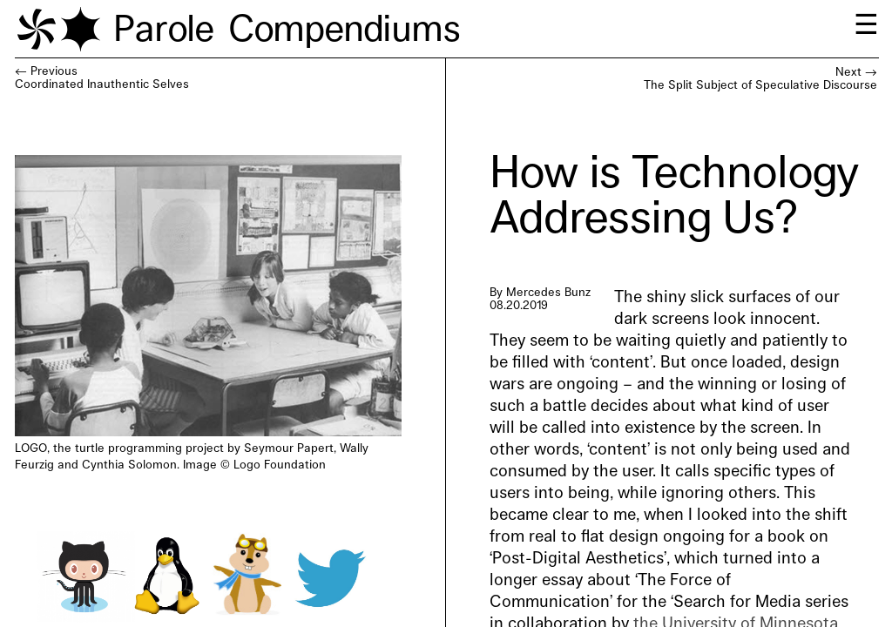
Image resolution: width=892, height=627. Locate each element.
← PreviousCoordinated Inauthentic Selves (102, 78)
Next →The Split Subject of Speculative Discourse (760, 78)
